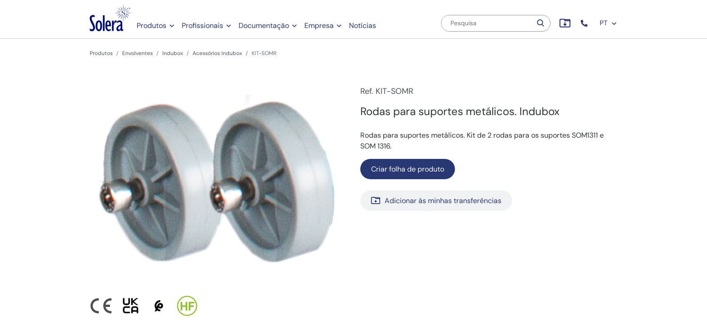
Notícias (362, 25)
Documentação (264, 25)
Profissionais (202, 25)
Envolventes (137, 53)
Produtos (151, 25)
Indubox (172, 53)
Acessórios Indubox (217, 53)
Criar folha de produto (407, 169)
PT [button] (608, 23)
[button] (585, 23)
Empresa (319, 25)
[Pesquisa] (486, 23)
